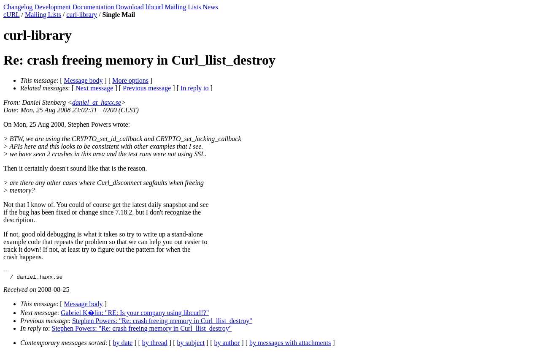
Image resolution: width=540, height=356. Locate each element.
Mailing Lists (183, 7)
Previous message (147, 88)
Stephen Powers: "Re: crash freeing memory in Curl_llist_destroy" (162, 323)
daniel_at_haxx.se (96, 102)
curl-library (81, 14)
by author (227, 345)
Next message (94, 88)
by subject (191, 345)
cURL (11, 14)
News (210, 7)
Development (52, 7)
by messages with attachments (290, 345)
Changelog (17, 7)
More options (130, 80)
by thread (154, 345)
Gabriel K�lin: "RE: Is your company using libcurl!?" (135, 315)
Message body (83, 80)
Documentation (93, 7)
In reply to (195, 88)
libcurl (154, 7)
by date (123, 345)
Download (130, 7)
